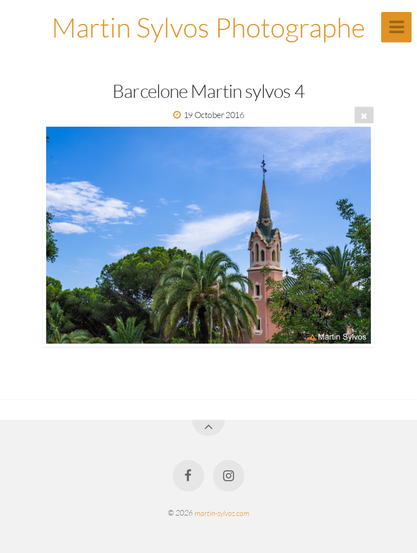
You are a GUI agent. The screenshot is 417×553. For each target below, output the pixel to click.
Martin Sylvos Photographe (208, 27)
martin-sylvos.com (221, 512)
